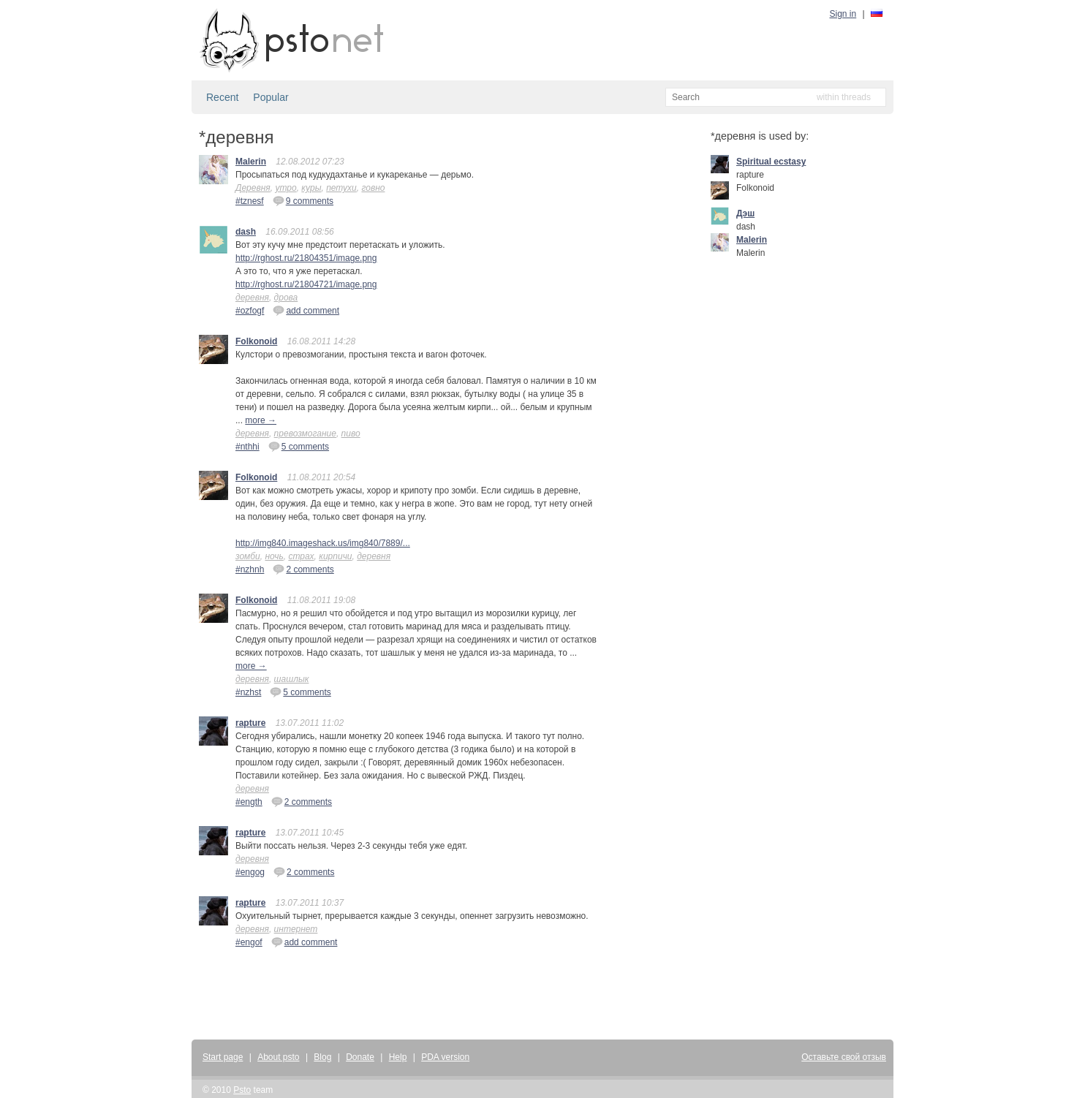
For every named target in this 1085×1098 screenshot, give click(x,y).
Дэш (745, 213)
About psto (278, 1057)
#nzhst (248, 692)
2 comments (303, 569)
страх (301, 556)
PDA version (445, 1057)
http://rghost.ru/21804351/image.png (306, 258)
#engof (248, 942)
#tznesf (249, 201)
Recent (222, 97)
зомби (247, 556)
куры (311, 188)
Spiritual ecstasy (771, 161)
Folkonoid (256, 341)
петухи (341, 188)
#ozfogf (249, 311)
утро (285, 188)
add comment (306, 310)
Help (398, 1057)
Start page (223, 1057)
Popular (270, 97)
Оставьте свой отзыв (843, 1057)
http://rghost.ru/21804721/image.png (306, 284)
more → (260, 420)
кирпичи (335, 556)
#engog (250, 872)
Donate (360, 1057)
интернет (296, 929)
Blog (322, 1057)
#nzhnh (249, 569)
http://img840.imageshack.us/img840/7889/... (322, 543)
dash (245, 232)
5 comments (298, 446)
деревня (252, 297)
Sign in (843, 14)
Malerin (250, 161)
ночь (274, 556)
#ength (248, 802)
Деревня (253, 188)
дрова (286, 297)
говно (373, 188)
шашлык (291, 679)
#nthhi (247, 447)
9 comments (303, 200)
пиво (350, 433)
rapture (250, 723)
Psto (242, 1090)
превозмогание (305, 433)
